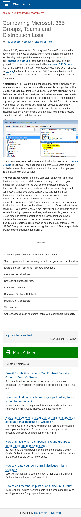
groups (28, 41)
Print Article (20, 352)
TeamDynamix (41, 512)
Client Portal (22, 4)
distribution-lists (43, 41)
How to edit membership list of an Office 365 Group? (39, 486)
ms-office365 (14, 41)
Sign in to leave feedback (18, 335)
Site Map (56, 512)
